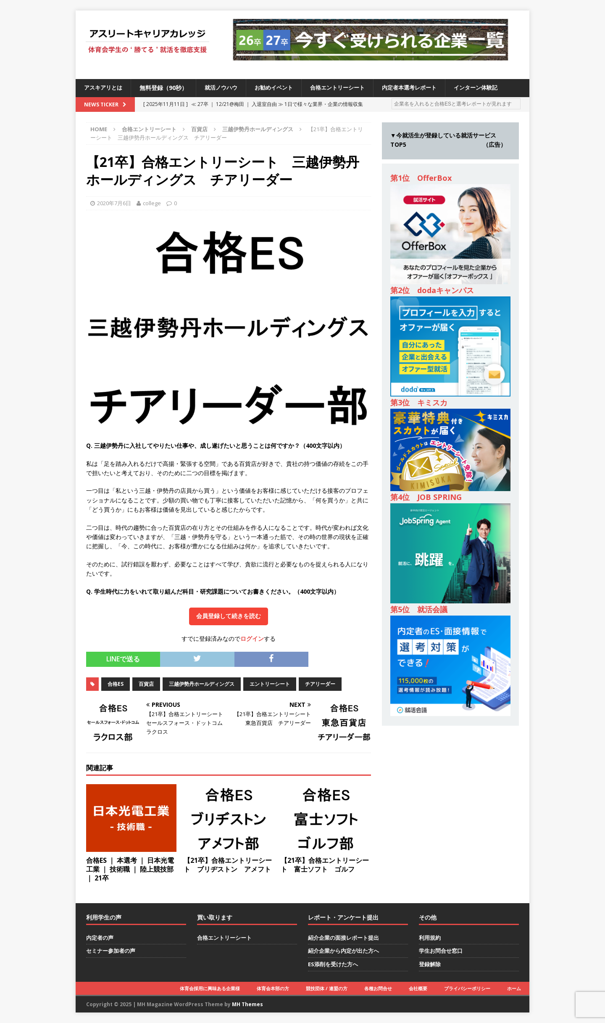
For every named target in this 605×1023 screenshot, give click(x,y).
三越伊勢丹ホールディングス (201, 683)
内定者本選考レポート (424, 88)
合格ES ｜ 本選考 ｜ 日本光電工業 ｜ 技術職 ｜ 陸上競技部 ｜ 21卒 (130, 869)
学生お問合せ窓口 (441, 950)
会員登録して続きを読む (228, 616)
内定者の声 (99, 937)
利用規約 (430, 937)
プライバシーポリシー (467, 988)
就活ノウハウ (225, 88)
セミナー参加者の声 (110, 950)
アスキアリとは (104, 88)
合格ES (116, 683)
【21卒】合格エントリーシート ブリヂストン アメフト (228, 865)
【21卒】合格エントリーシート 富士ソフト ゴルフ (325, 865)
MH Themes (247, 1004)
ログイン (252, 638)
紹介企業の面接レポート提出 (343, 937)
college (152, 203)
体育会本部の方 (273, 988)
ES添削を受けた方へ (333, 964)
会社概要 (418, 988)
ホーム (514, 988)
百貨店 (199, 129)
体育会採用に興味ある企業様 (210, 988)
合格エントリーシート (347, 88)
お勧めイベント (280, 88)
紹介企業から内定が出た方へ (343, 950)
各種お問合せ (378, 988)
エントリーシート (270, 683)
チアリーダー (320, 683)
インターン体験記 (494, 88)
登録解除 (430, 964)
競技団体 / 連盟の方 (326, 988)
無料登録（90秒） (166, 88)
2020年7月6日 (114, 203)
